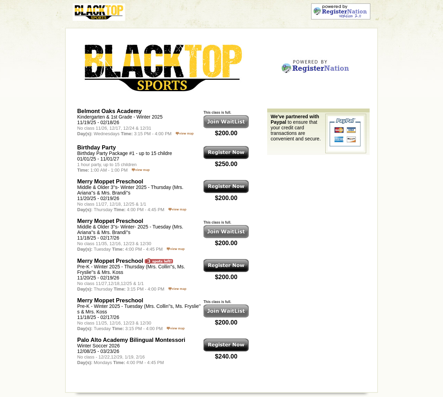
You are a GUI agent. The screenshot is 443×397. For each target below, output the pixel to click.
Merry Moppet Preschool (110, 181)
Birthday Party (96, 147)
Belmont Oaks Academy (109, 111)
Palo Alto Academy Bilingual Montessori (131, 340)
